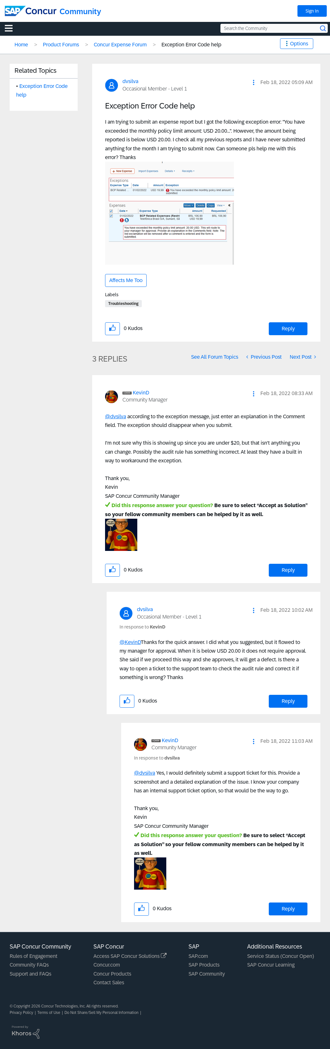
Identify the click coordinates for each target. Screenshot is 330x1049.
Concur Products (112, 974)
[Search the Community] (274, 28)
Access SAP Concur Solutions (130, 956)
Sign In (312, 11)
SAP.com (198, 956)
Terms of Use (48, 1012)
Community (80, 11)
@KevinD (130, 642)
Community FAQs (29, 965)
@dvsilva (115, 416)
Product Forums (61, 44)
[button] (253, 82)
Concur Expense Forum (120, 44)
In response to (142, 626)
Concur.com (106, 965)
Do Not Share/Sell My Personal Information (101, 1012)
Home (21, 44)
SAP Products (204, 965)
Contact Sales (108, 982)
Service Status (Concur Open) (280, 956)
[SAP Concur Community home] (30, 11)
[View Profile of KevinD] (141, 392)
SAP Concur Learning (271, 965)
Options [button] (299, 43)
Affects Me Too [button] (125, 280)
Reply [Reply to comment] (288, 570)
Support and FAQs (30, 974)
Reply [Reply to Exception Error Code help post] (288, 328)
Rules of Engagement (33, 956)
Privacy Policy (21, 1012)
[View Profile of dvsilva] (130, 81)
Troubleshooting (123, 303)
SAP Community (207, 974)
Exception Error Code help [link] (191, 44)
